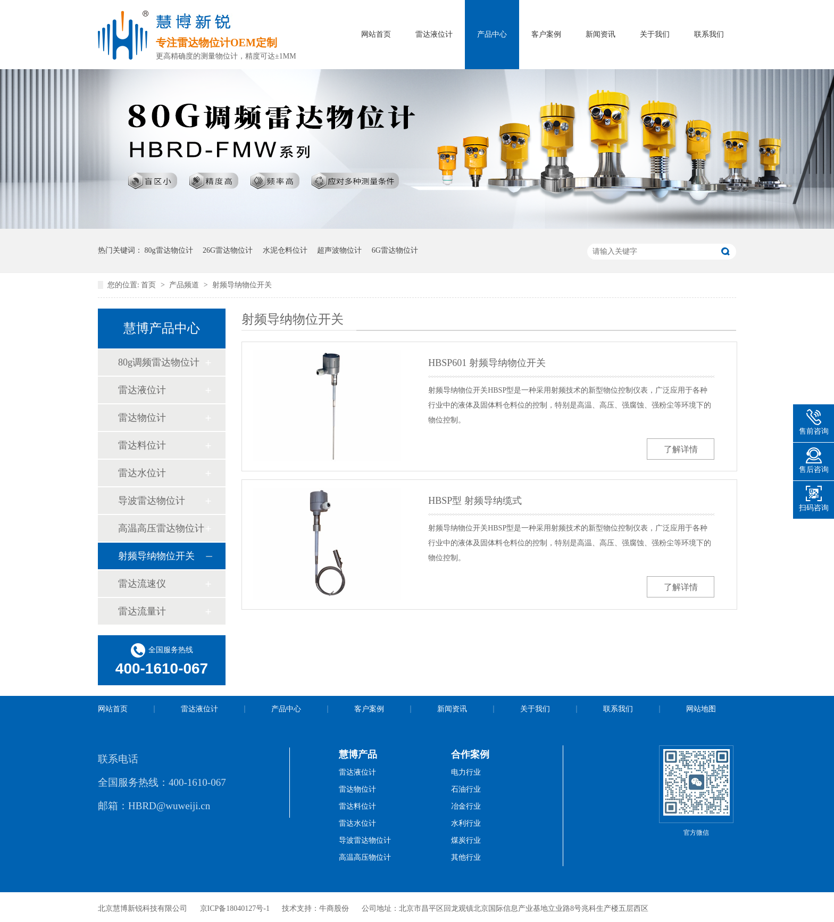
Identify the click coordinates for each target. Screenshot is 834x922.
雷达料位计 (142, 445)
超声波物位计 (339, 250)
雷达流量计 (142, 611)
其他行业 (466, 857)
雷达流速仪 (142, 583)
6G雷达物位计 (395, 250)
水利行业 (466, 823)
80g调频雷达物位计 (158, 362)
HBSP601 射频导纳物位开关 (487, 363)
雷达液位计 (434, 34)
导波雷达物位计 (151, 500)
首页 (149, 285)
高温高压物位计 (365, 857)
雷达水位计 (142, 473)
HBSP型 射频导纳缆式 (475, 500)
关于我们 (655, 34)
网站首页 (376, 34)
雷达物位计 (142, 417)
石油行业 (466, 789)
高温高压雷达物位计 (161, 528)
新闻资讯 (600, 34)
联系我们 (709, 34)
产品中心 (492, 34)
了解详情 (681, 449)
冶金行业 (466, 806)
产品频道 (185, 285)
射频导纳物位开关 (242, 285)
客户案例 (546, 34)
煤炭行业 (466, 840)
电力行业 (466, 772)
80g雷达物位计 (169, 250)
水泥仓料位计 (285, 250)
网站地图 (701, 709)
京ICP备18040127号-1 (235, 908)
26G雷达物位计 (228, 250)
